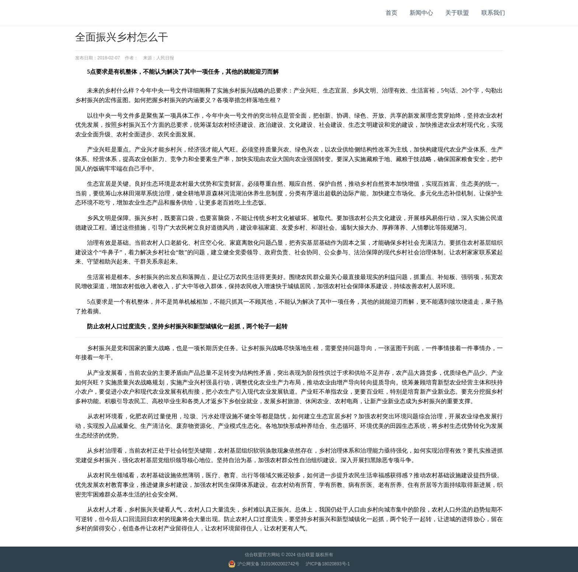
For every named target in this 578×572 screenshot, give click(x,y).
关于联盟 (457, 13)
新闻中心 (421, 13)
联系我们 (493, 13)
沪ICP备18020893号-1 (328, 563)
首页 (391, 13)
